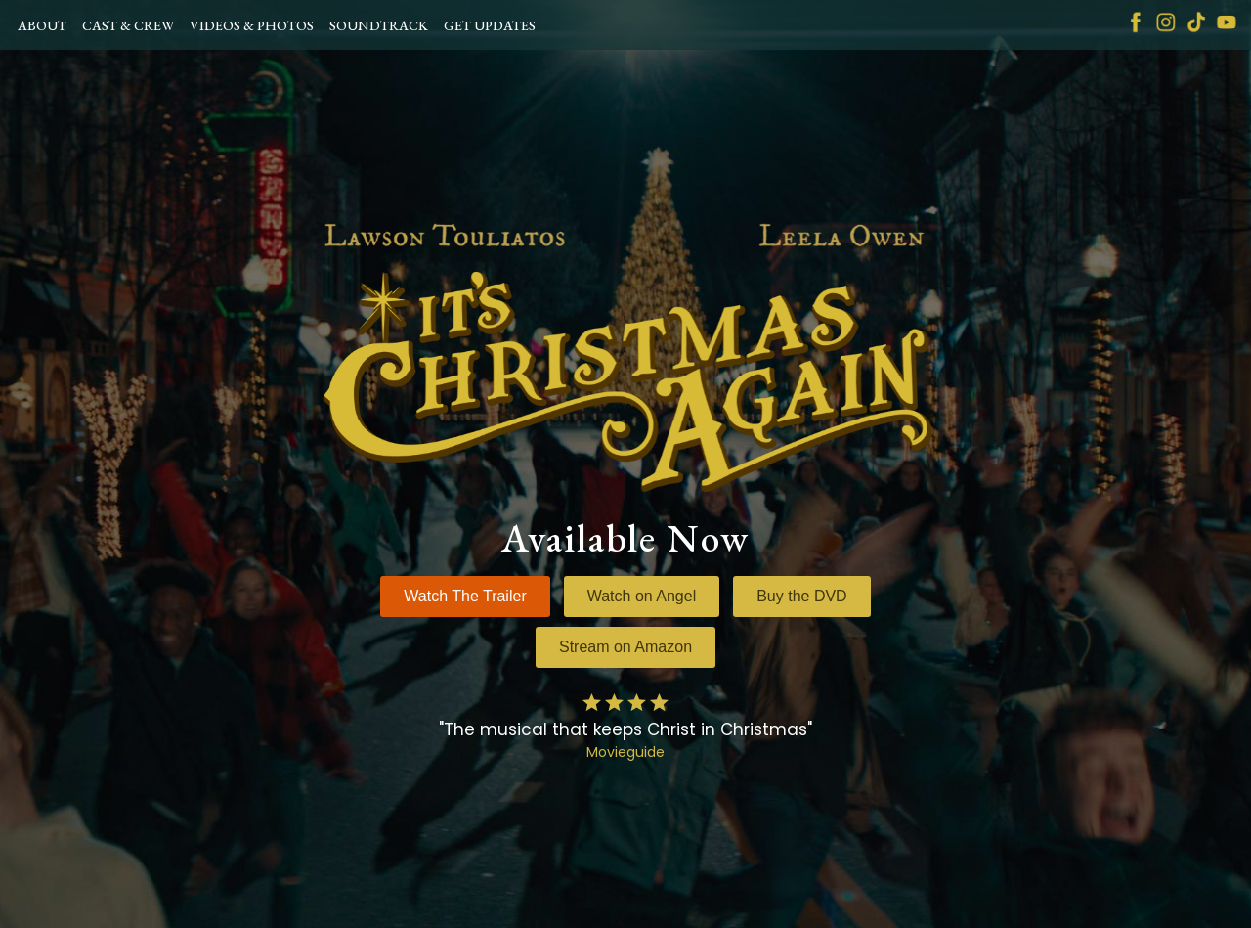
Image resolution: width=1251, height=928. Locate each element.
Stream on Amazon (625, 647)
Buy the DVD (801, 596)
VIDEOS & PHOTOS (252, 25)
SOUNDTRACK (378, 25)
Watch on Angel (641, 596)
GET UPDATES (490, 25)
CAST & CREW (128, 25)
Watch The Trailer (465, 596)
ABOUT (42, 25)
